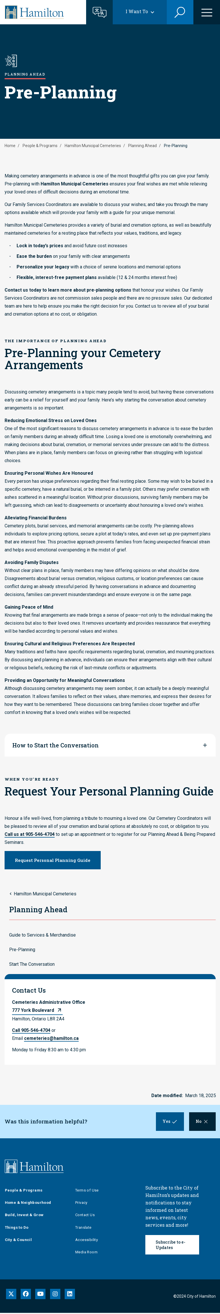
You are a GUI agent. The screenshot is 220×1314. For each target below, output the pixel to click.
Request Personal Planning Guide (52, 860)
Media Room (86, 1253)
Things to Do (17, 1228)
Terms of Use (87, 1191)
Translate (83, 1228)
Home (10, 145)
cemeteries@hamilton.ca (51, 1038)
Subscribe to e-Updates (170, 1245)
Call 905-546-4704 (31, 1030)
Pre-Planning (22, 949)
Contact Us (85, 1216)
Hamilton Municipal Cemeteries (93, 145)
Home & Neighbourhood (28, 1204)
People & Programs (40, 145)
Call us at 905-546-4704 (30, 834)
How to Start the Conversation (55, 745)
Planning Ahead (142, 145)
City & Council (18, 1241)
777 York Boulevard (33, 1010)
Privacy (81, 1204)
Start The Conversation (32, 964)
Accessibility (86, 1241)
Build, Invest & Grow (24, 1216)
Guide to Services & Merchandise (42, 935)
